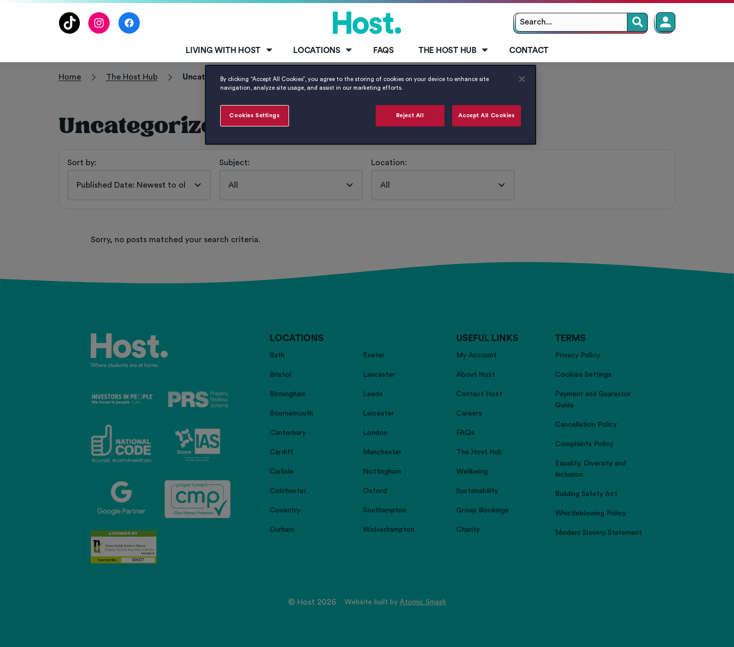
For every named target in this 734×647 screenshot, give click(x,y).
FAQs (383, 50)
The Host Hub (454, 50)
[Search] (637, 22)
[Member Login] (665, 22)
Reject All (410, 115)
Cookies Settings (254, 115)
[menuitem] (227, 51)
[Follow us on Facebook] (129, 31)
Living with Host (230, 50)
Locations (323, 50)
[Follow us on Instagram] (99, 31)
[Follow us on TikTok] (69, 31)
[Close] (522, 79)
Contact (528, 50)
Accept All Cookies (486, 115)
